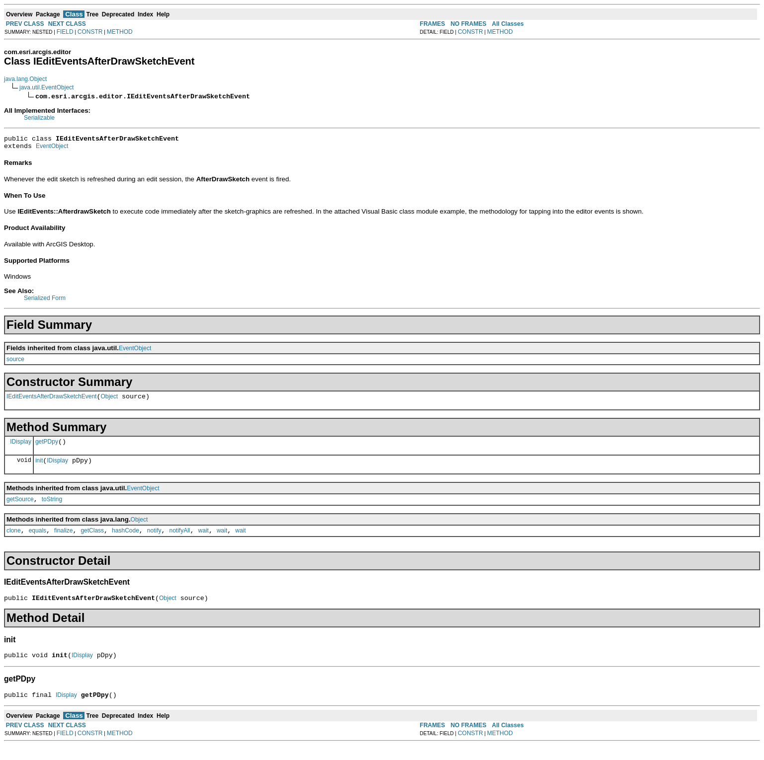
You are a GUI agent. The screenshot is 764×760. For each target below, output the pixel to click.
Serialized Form (45, 301)
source (15, 362)
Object (109, 400)
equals (37, 540)
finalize (63, 540)
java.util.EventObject (46, 87)
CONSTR (90, 31)
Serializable (39, 117)
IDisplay (20, 447)
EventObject (52, 149)
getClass (92, 540)
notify (154, 540)
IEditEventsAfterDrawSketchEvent (51, 400)
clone (13, 540)
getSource (20, 508)
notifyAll (180, 540)
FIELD (65, 31)
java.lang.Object (25, 79)
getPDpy (46, 447)
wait (203, 540)
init (39, 467)
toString (52, 508)
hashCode (125, 540)
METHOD (120, 31)
